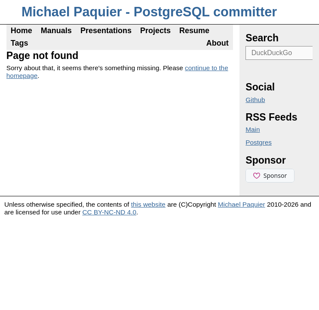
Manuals (56, 30)
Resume (194, 30)
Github (255, 99)
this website (148, 204)
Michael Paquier (241, 204)
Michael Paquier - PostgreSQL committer (149, 11)
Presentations (106, 30)
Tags (19, 43)
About (217, 43)
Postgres (258, 142)
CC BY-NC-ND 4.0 (110, 212)
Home (21, 30)
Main (252, 129)
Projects (155, 30)
